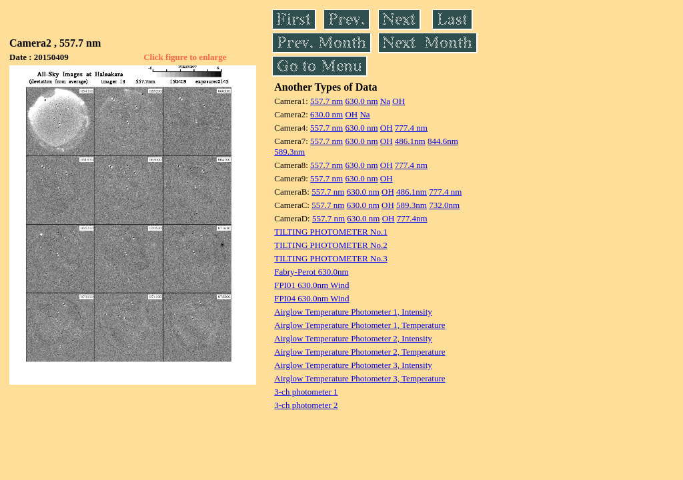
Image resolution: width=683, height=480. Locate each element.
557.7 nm (326, 101)
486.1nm (410, 141)
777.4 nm (411, 128)
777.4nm (412, 218)
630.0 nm (361, 101)
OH (398, 101)
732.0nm (444, 205)
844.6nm (443, 141)
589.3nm (289, 152)
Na (385, 101)
